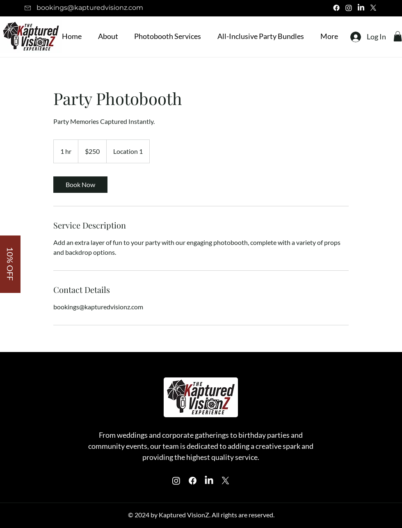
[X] (373, 8)
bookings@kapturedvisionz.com (90, 7)
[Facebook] (336, 8)
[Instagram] (349, 8)
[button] (166, 36)
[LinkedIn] (361, 8)
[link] (80, 184)
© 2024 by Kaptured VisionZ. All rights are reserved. (201, 515)
